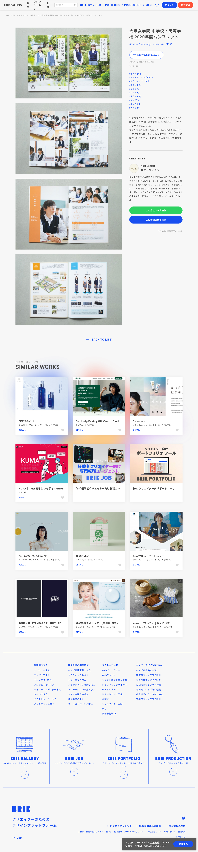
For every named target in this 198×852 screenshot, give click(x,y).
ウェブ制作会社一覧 (146, 670)
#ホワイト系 (135, 84)
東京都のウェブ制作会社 (148, 675)
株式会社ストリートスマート (150, 556)
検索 (28, 5)
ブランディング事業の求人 (81, 684)
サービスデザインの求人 (80, 703)
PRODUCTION (132, 5)
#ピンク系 (134, 88)
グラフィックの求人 (78, 675)
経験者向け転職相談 (148, 826)
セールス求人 (41, 694)
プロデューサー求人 (44, 684)
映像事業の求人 (76, 699)
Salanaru (139, 421)
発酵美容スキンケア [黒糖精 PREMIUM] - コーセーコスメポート (114, 623)
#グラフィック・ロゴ (139, 81)
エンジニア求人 (42, 675)
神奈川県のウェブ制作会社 (149, 694)
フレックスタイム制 (112, 703)
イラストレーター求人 (45, 699)
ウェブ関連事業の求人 (79, 670)
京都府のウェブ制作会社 (148, 699)
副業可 (105, 699)
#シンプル (134, 100)
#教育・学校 (135, 73)
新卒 (104, 708)
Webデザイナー (110, 675)
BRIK (17, 837)
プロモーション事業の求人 (81, 689)
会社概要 (182, 831)
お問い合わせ (170, 831)
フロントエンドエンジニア (115, 679)
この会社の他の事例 (156, 219)
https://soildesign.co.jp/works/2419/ (152, 44)
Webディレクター (111, 670)
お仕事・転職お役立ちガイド (90, 831)
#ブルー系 (134, 92)
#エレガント (135, 103)
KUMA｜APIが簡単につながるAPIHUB (41, 488)
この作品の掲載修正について (170, 231)
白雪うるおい (26, 421)
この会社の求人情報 (156, 210)
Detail (22, 430)
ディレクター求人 (43, 679)
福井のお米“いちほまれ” (33, 556)
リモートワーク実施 (112, 694)
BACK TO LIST (102, 339)
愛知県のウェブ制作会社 (148, 684)
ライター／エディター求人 (47, 689)
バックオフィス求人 (44, 703)
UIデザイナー (109, 689)
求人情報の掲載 (175, 826)
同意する (183, 844)
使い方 (109, 831)
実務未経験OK (109, 713)
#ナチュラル (135, 107)
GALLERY (86, 5)
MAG (149, 5)
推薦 (48, 5)
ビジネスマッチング (118, 826)
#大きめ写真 (135, 96)
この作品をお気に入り (146, 54)
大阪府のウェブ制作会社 (148, 679)
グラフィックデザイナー (114, 684)
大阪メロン (82, 556)
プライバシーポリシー (134, 831)
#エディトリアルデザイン (141, 77)
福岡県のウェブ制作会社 (148, 689)
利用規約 (118, 831)
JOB (98, 5)
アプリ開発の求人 (77, 679)
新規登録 (185, 5)
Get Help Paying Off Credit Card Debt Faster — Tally (111, 421)
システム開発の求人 (78, 694)
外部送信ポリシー (153, 831)
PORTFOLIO (112, 5)
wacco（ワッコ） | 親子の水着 (151, 623)
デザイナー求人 (42, 670)
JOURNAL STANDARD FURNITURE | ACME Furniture (51, 623)
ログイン (169, 5)
